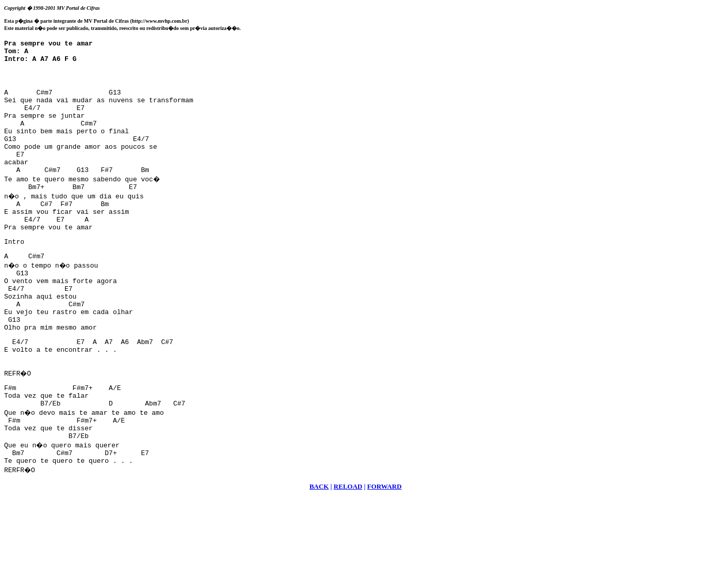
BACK (319, 548)
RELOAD (348, 548)
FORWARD (384, 548)
